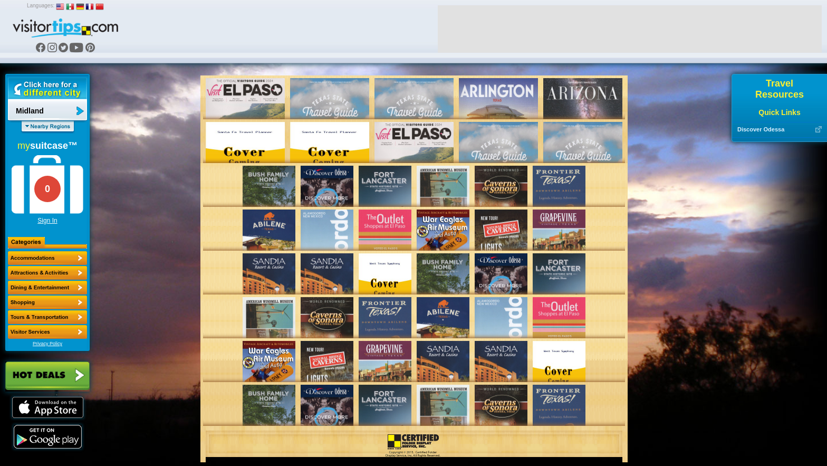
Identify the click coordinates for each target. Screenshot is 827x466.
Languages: (40, 5)
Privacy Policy (47, 343)
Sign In (47, 220)
